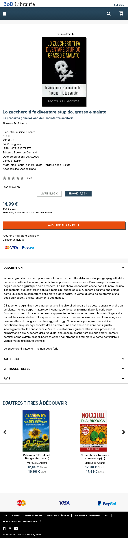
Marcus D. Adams (15, 123)
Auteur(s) (11, 359)
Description (13, 267)
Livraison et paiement (87, 515)
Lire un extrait (63, 33)
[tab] (64, 266)
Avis (7, 378)
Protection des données (27, 515)
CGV (5, 515)
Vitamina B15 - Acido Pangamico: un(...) (37, 456)
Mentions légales (58, 515)
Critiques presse (17, 369)
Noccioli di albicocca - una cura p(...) (95, 456)
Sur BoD (119, 4)
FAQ (107, 515)
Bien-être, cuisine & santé (19, 132)
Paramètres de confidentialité (22, 521)
